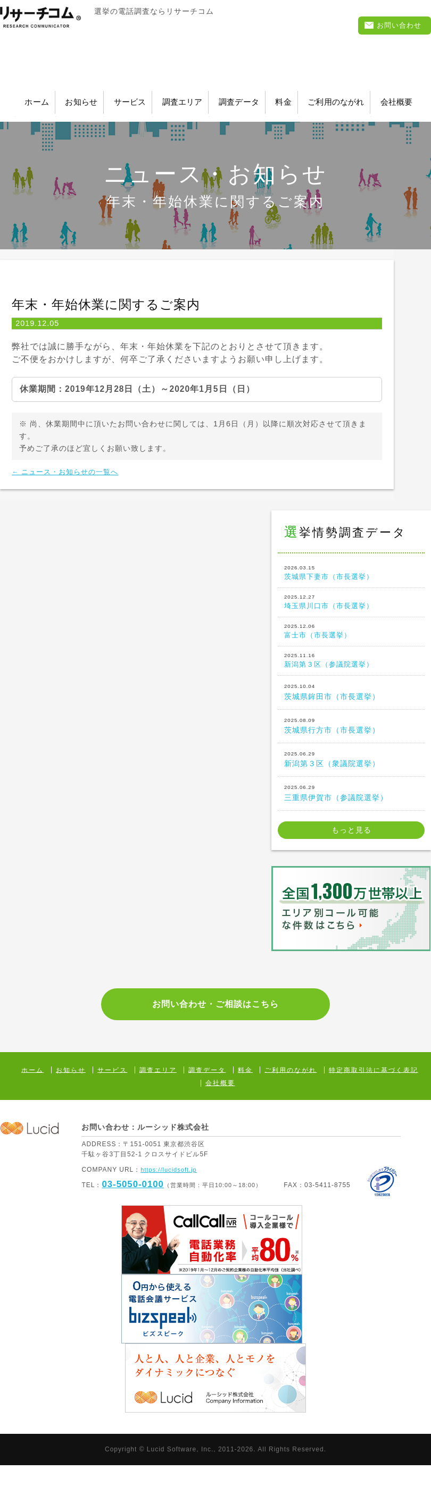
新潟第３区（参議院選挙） (351, 679)
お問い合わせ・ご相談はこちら (215, 1034)
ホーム (39, 97)
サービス (176, 97)
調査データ (330, 97)
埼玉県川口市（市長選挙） (351, 611)
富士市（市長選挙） (351, 645)
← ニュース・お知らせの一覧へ (76, 475)
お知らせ (105, 97)
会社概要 (264, 110)
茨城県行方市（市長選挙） (351, 746)
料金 (396, 97)
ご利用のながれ (180, 110)
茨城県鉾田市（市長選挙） (351, 713)
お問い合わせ (392, 26)
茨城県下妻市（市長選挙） (351, 578)
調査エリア (250, 97)
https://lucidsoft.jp (170, 1208)
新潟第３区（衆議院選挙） (351, 780)
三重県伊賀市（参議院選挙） (351, 814)
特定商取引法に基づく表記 (373, 1109)
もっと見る (351, 851)
